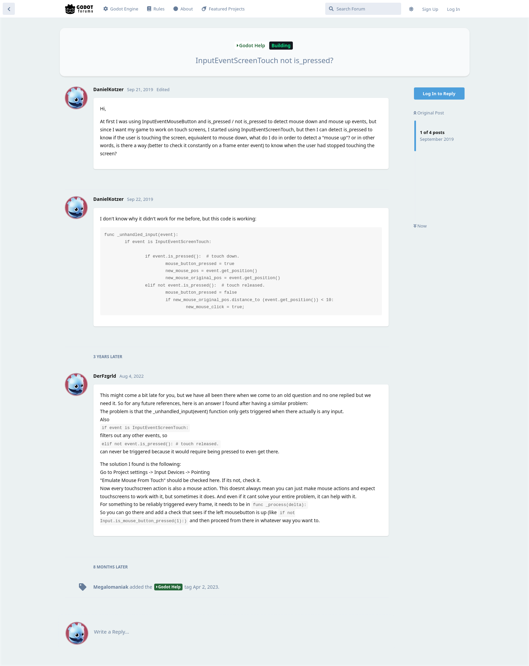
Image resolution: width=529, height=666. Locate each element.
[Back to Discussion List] (9, 9)
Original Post (429, 113)
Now (420, 226)
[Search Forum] (363, 9)
